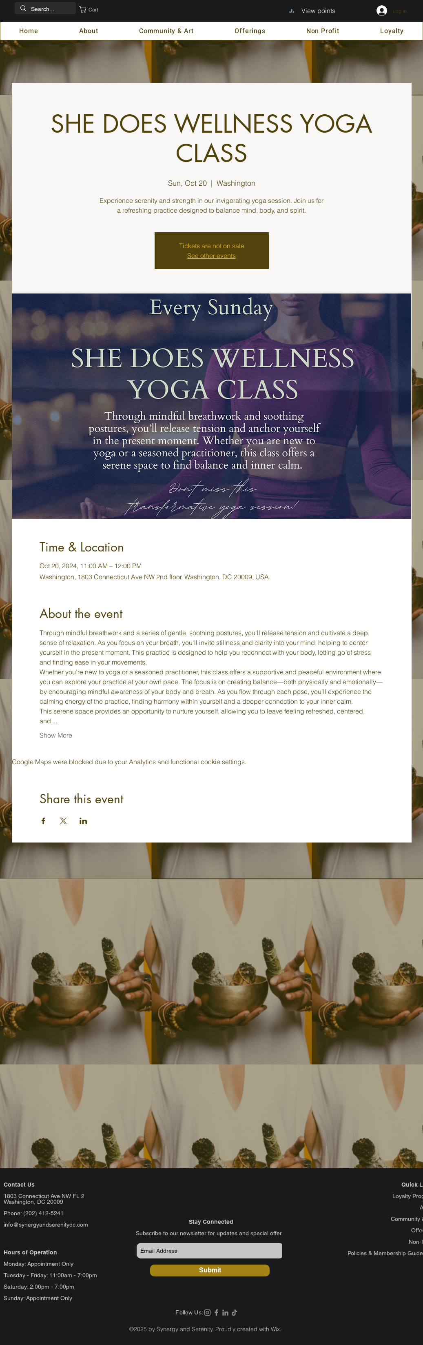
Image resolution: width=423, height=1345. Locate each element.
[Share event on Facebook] (43, 821)
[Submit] (210, 1270)
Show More (56, 735)
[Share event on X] (63, 821)
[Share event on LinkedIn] (83, 821)
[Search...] (45, 9)
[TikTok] (234, 1312)
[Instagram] (207, 1312)
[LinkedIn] (225, 1312)
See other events (211, 255)
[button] (94, 9)
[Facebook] (216, 1312)
